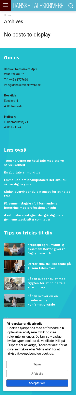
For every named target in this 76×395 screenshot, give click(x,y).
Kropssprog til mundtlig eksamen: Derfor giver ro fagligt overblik (46, 249)
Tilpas (37, 364)
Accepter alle (37, 383)
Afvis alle (37, 373)
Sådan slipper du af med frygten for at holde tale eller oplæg (46, 283)
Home (7, 15)
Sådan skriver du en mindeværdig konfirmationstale (43, 300)
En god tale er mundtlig (22, 172)
